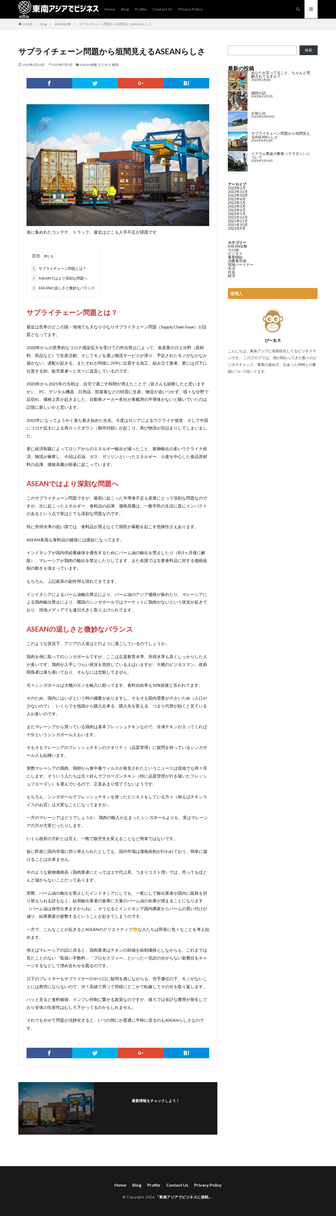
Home (109, 9)
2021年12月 (238, 217)
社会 (231, 272)
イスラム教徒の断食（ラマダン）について (280, 155)
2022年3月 (237, 206)
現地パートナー (241, 264)
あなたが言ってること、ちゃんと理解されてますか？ (280, 74)
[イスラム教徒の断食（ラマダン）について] (238, 162)
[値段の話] (238, 101)
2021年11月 (238, 221)
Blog (125, 9)
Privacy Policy (190, 9)
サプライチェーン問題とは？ (58, 268)
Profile (140, 9)
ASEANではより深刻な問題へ (59, 278)
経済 (115, 65)
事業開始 (235, 257)
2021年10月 (238, 224)
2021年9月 (237, 228)
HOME (28, 24)
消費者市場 (237, 261)
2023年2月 (237, 188)
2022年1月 (237, 213)
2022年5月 (237, 202)
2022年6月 (237, 199)
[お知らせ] (238, 121)
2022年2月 (237, 210)
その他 (233, 250)
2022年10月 (238, 195)
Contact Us (162, 9)
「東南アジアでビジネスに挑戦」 (184, 1197)
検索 (308, 50)
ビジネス (104, 65)
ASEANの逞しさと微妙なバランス (63, 287)
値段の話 (258, 93)
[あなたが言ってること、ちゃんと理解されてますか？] (238, 81)
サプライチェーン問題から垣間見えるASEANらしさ (115, 24)
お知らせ (258, 113)
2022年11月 (238, 191)
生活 (231, 268)
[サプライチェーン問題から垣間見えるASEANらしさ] (238, 142)
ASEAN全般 (63, 24)
